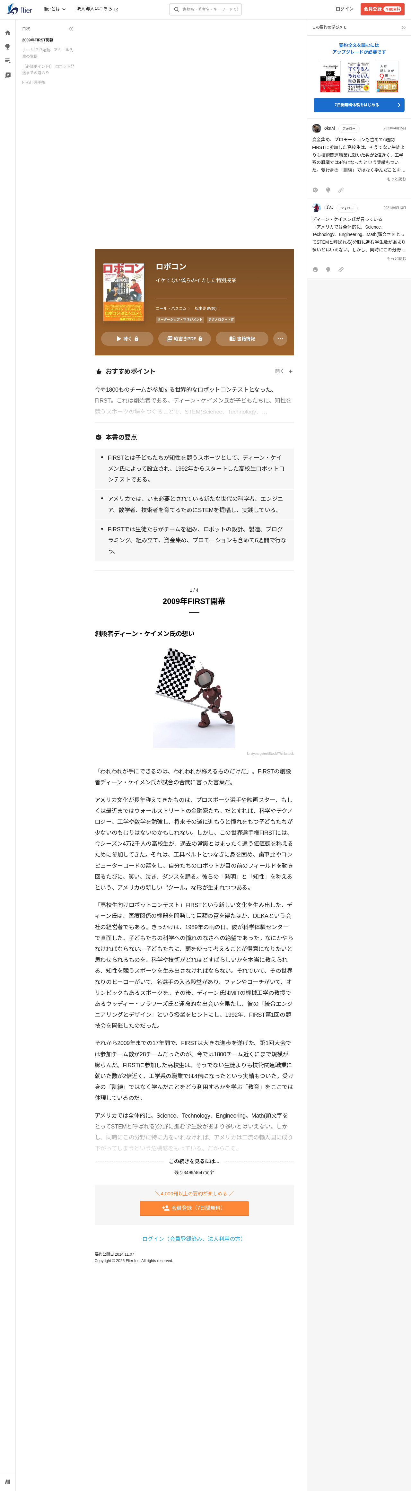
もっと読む (396, 179)
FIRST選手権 (33, 82)
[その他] (280, 339)
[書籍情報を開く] (242, 339)
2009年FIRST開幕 (37, 40)
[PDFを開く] (184, 339)
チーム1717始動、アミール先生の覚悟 (47, 53)
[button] (359, 160)
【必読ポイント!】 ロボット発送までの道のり (48, 69)
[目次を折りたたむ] (48, 29)
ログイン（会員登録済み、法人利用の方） (194, 1239)
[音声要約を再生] (127, 339)
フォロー (349, 128)
